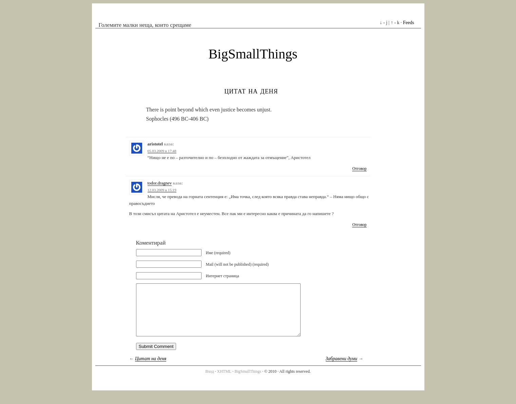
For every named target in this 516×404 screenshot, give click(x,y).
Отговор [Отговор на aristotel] (359, 168)
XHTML (224, 381)
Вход (209, 381)
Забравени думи (341, 368)
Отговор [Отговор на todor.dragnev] (359, 224)
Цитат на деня (251, 90)
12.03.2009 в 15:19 (162, 190)
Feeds (408, 22)
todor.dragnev (160, 183)
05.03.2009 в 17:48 (162, 151)
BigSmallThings (252, 54)
